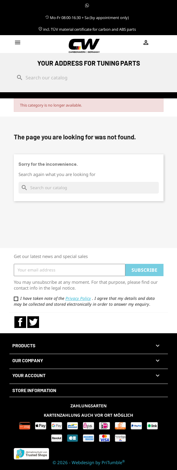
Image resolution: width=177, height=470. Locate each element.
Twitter (33, 322)
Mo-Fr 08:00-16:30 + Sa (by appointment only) (87, 17)
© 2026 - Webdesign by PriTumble (89, 462)
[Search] (88, 77)
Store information (34, 390)
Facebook (20, 322)
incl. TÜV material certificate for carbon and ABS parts (87, 29)
